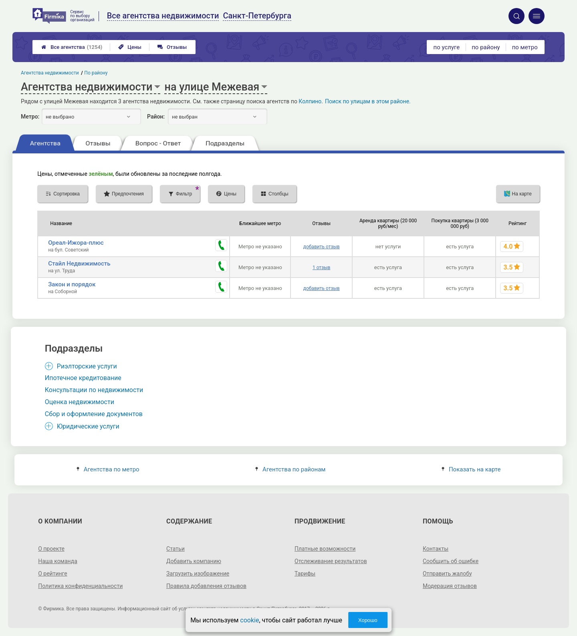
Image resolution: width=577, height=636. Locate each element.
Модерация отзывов (450, 586)
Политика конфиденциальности (80, 586)
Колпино (310, 101)
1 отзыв (321, 267)
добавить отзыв (321, 247)
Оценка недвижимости (79, 402)
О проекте (51, 548)
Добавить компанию (193, 561)
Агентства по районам (290, 469)
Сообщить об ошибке (450, 561)
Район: (156, 116)
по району (486, 47)
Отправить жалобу (447, 573)
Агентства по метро (108, 469)
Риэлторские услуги (87, 366)
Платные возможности (325, 548)
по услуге (447, 47)
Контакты (435, 548)
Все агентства (71, 47)
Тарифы (305, 573)
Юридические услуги (88, 426)
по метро (525, 47)
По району (96, 73)
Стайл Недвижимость (79, 263)
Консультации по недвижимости (94, 390)
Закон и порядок (71, 284)
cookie (249, 620)
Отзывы (172, 47)
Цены (129, 47)
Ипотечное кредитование (83, 378)
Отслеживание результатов (331, 561)
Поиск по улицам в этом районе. (368, 101)
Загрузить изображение (197, 573)
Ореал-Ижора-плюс (76, 242)
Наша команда (57, 561)
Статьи (175, 548)
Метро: (30, 116)
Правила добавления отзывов (206, 586)
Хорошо (367, 620)
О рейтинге (52, 573)
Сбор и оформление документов (94, 414)
